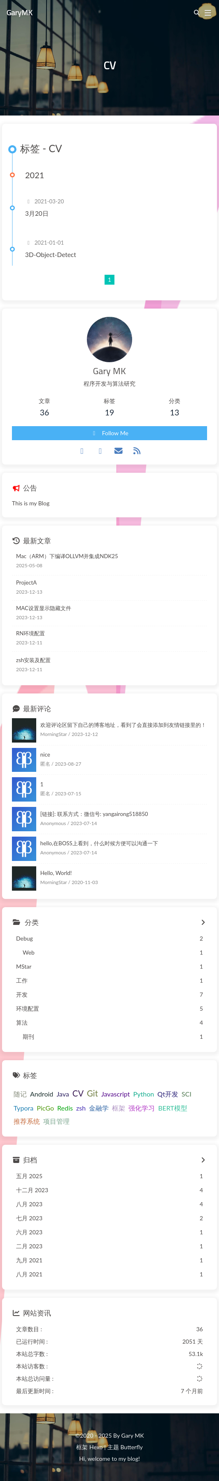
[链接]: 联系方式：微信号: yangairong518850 (94, 814)
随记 (20, 1094)
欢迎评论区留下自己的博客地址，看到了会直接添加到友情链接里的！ (123, 725)
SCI (186, 1094)
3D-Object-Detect (50, 254)
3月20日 (37, 213)
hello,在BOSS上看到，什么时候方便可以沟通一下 (99, 843)
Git (92, 1093)
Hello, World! (56, 873)
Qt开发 (167, 1094)
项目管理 (56, 1121)
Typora (23, 1108)
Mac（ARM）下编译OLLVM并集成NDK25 (67, 556)
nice (45, 754)
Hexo (96, 1446)
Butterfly (131, 1446)
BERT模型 (172, 1108)
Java (62, 1094)
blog (133, 1458)
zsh (81, 1108)
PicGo (45, 1108)
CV (78, 1093)
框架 (118, 1108)
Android (41, 1094)
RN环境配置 (30, 633)
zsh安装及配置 (33, 660)
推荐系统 (27, 1121)
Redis (65, 1108)
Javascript (115, 1094)
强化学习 (141, 1108)
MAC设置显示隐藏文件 (43, 608)
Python (143, 1094)
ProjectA (26, 582)
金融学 (99, 1108)
